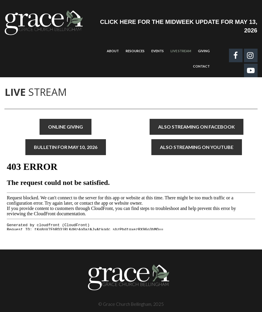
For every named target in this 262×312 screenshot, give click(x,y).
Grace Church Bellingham (127, 304)
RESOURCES (135, 51)
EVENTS (157, 51)
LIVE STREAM (181, 51)
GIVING (204, 51)
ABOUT (113, 51)
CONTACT (201, 66)
